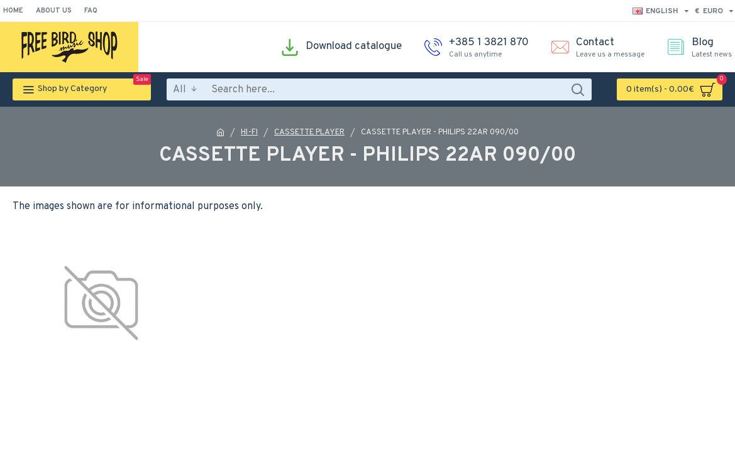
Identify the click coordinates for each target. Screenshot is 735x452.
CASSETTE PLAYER (309, 132)
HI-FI (249, 132)
